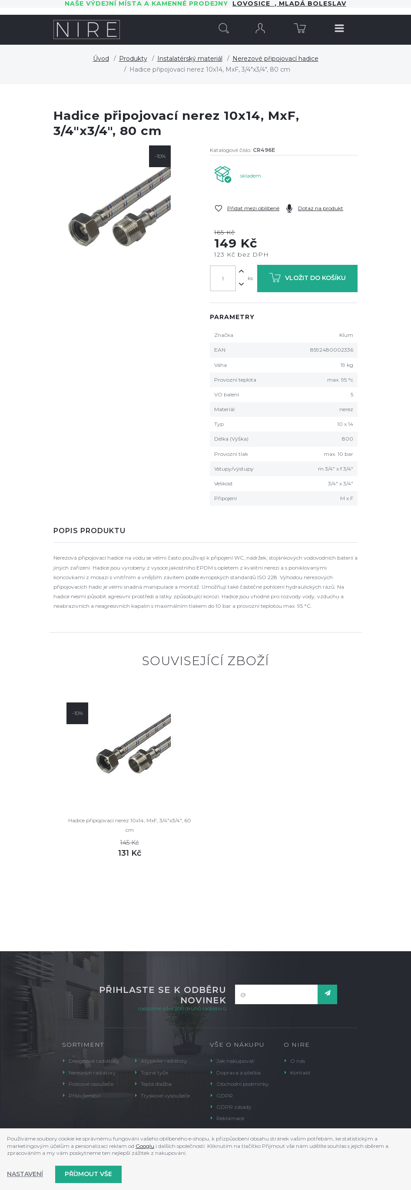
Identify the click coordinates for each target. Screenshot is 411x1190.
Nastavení (25, 1174)
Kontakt (300, 1072)
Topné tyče (154, 1072)
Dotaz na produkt (320, 208)
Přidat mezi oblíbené (253, 208)
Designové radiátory (94, 1061)
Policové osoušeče (91, 1084)
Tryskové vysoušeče (165, 1095)
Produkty (133, 59)
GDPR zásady (234, 1107)
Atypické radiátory (164, 1061)
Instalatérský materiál (189, 59)
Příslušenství (84, 1095)
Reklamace (230, 1118)
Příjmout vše (88, 1174)
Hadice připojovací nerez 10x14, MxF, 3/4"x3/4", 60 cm (129, 825)
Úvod (101, 59)
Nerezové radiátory (92, 1072)
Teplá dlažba (156, 1084)
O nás (297, 1061)
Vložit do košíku (307, 279)
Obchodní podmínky (242, 1084)
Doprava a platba (238, 1072)
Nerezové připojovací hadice (275, 59)
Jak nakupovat (235, 1061)
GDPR (224, 1095)
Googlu (145, 1146)
